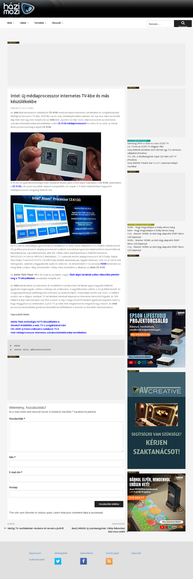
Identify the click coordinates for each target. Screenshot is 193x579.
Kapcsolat (136, 553)
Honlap (13, 487)
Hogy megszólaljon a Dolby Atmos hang (155, 227)
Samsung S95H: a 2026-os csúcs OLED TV (148, 143)
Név (12, 457)
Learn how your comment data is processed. (78, 512)
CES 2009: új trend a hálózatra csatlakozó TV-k (35, 328)
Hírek (11, 22)
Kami (129, 230)
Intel (26, 350)
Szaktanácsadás (37, 559)
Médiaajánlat (61, 553)
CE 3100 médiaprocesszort (72, 123)
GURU (30, 108)
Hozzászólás (17, 418)
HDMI (103, 263)
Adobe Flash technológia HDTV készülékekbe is (35, 321)
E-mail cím (15, 472)
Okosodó (58, 22)
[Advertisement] (96, 65)
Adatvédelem (86, 553)
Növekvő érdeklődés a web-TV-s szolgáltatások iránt (38, 325)
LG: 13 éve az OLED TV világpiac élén (145, 146)
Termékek (40, 22)
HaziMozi (15, 3)
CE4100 (18, 350)
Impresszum (35, 553)
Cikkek (24, 22)
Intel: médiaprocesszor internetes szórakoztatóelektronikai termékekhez (49, 332)
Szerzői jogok (112, 553)
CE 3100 (16, 186)
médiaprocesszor (41, 350)
